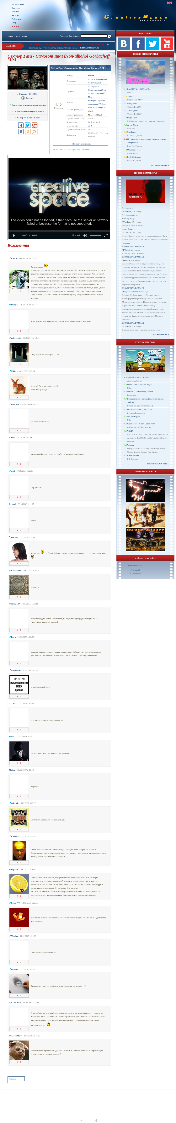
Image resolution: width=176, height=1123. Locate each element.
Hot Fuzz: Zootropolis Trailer (139, 409)
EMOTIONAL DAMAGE (138, 89)
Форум (15, 26)
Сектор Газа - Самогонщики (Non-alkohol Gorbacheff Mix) (78, 68)
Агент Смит (132, 125)
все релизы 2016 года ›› (158, 463)
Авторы (16, 15)
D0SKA (126, 250)
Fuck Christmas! (134, 157)
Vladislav (127, 211)
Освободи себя (134, 150)
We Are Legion (133, 416)
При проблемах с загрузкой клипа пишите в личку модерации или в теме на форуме (66, 44)
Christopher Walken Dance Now (141, 424)
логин (10, 36)
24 (89, 122)
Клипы (15, 12)
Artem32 (136, 570)
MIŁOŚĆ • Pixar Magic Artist (140, 391)
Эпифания (131, 132)
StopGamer (132, 117)
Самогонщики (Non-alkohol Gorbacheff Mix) (97, 93)
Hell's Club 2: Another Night (139, 384)
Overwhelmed (128, 208)
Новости (16, 8)
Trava (129, 96)
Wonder (130, 445)
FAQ (14, 23)
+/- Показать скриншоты (80, 144)
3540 (90, 126)
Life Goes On (133, 455)
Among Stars (132, 110)
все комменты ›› (161, 334)
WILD (130, 431)
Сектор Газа (93, 86)
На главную (18, 4)
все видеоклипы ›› (160, 165)
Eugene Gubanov (130, 291)
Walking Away (128, 218)
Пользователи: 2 (135, 565)
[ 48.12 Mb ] (27, 94)
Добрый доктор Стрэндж (138, 377)
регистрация (21, 36)
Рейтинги (16, 19)
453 (89, 129)
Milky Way (132, 103)
